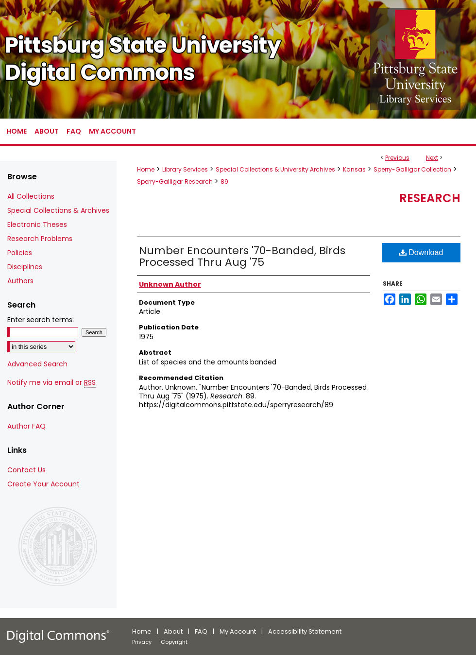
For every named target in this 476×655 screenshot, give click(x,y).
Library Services (185, 169)
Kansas (354, 169)
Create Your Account (43, 484)
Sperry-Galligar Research (175, 181)
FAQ (201, 631)
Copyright (174, 642)
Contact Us (26, 470)
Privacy (142, 642)
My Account (238, 631)
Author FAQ (26, 426)
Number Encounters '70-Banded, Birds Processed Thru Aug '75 (242, 256)
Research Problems (39, 238)
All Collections (30, 196)
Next (432, 158)
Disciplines (24, 267)
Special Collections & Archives (58, 210)
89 (224, 181)
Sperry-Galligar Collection (412, 169)
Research (429, 198)
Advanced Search (37, 364)
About (173, 631)
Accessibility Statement (304, 631)
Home (145, 169)
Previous (397, 158)
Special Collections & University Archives (275, 169)
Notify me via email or (51, 383)
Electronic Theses (37, 224)
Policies (19, 253)
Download (421, 252)
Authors (20, 281)
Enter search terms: (40, 320)
